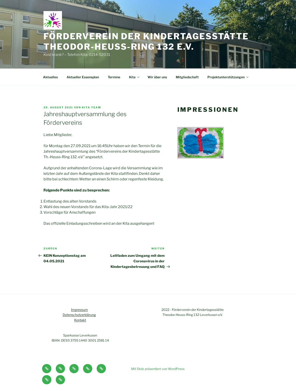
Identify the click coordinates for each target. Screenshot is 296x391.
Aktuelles (50, 77)
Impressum (79, 310)
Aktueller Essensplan (83, 77)
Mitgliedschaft (187, 77)
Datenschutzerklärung (79, 315)
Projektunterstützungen (228, 77)
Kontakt (80, 320)
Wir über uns (157, 77)
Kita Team (91, 107)
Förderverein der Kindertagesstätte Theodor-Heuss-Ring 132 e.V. (146, 41)
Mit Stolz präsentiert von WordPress (158, 369)
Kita (134, 77)
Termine (114, 77)
